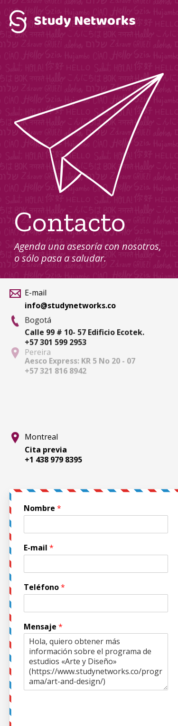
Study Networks (72, 21)
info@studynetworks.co (70, 305)
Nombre (42, 508)
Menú (157, 21)
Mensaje (43, 627)
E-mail (39, 548)
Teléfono (44, 587)
